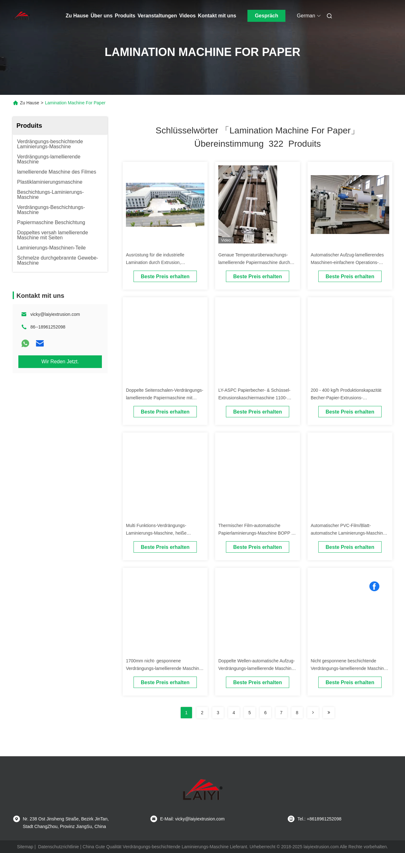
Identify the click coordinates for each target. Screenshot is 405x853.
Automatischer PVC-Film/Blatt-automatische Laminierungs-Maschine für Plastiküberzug (348, 533)
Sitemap (25, 846)
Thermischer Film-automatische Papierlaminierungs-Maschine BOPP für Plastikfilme (257, 533)
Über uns (102, 15)
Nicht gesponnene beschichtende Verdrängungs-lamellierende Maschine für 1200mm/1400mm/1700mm (348, 668)
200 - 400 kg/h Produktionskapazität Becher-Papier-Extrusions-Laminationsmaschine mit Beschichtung (350, 398)
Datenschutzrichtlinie (58, 846)
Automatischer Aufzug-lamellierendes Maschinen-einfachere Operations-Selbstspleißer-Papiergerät (347, 262)
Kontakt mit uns (217, 15)
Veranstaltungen (157, 15)
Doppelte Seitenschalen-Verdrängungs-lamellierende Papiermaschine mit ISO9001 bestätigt (164, 398)
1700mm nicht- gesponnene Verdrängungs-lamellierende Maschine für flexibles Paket (164, 668)
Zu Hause (77, 15)
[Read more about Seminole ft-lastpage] (328, 712)
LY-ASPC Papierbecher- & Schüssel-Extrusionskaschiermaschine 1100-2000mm (254, 398)
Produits (125, 15)
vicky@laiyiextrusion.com (55, 314)
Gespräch (266, 15)
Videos (187, 15)
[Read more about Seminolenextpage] (313, 712)
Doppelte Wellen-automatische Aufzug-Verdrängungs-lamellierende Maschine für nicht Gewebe (256, 668)
